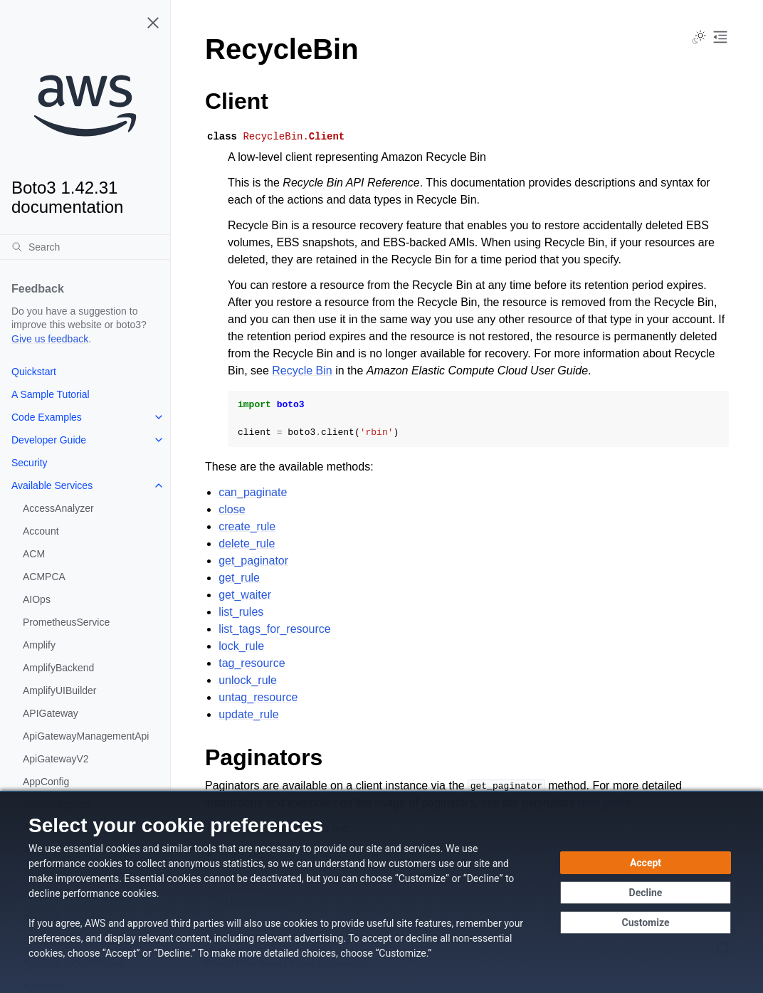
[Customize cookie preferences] (645, 922)
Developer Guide (48, 440)
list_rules (241, 612)
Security (29, 462)
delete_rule (247, 543)
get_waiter (245, 595)
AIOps (37, 599)
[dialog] (381, 892)
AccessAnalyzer (58, 508)
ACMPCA (44, 576)
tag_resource (252, 663)
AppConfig (46, 781)
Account (41, 531)
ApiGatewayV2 (56, 759)
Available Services (52, 485)
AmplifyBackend (58, 667)
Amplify (39, 645)
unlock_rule (248, 680)
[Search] (85, 247)
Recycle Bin (302, 370)
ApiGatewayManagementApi (86, 736)
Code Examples (46, 417)
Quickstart (33, 371)
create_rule (247, 526)
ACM (34, 553)
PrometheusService (66, 622)
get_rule (239, 578)
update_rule (249, 714)
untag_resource (258, 697)
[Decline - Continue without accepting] (645, 892)
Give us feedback (49, 339)
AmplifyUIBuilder (59, 690)
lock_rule (241, 646)
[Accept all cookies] (645, 862)
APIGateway (50, 713)
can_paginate (253, 492)
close (232, 509)
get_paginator (253, 561)
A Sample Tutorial (50, 394)
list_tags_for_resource (274, 629)
